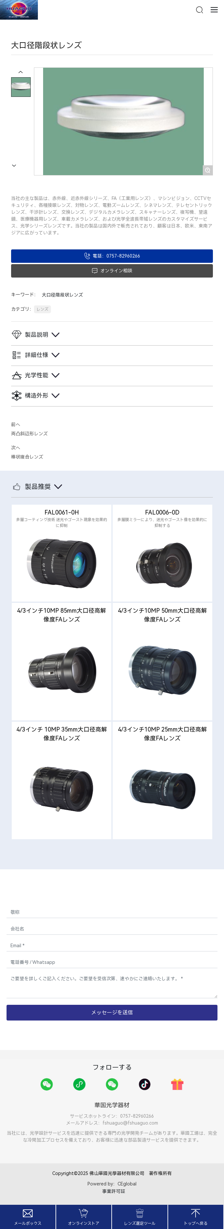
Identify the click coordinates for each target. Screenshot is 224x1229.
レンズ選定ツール (139, 1223)
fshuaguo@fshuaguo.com (130, 1123)
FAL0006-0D (162, 512)
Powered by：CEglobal (112, 1183)
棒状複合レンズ (27, 457)
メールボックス (27, 1223)
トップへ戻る (195, 1223)
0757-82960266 (137, 1116)
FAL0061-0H (61, 512)
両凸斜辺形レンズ (29, 433)
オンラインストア (83, 1223)
